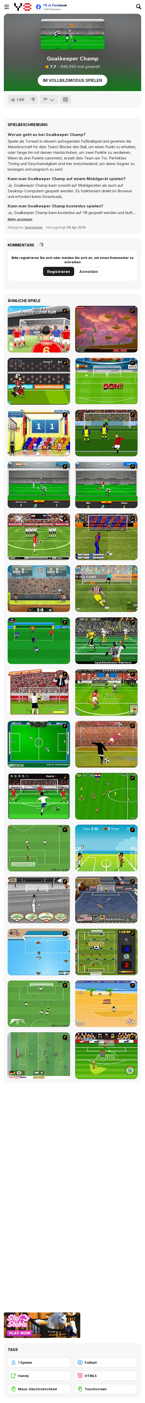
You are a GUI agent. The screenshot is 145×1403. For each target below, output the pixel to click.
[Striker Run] (39, 381)
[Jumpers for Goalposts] (106, 744)
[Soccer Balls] (106, 329)
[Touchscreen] (106, 1389)
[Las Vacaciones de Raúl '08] (106, 1003)
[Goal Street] (106, 899)
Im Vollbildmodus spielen (72, 80)
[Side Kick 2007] (106, 796)
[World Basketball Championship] (39, 433)
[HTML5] (106, 1376)
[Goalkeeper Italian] (106, 484)
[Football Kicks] (39, 536)
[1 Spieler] (39, 1362)
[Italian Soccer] (106, 433)
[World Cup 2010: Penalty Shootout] (106, 381)
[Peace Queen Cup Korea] (106, 692)
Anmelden (88, 271)
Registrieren (58, 271)
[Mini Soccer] (39, 640)
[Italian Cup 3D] (106, 536)
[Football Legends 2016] (39, 588)
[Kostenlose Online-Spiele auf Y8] (22, 7)
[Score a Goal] (39, 796)
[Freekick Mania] (106, 1055)
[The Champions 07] (39, 848)
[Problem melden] (49, 99)
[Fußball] (106, 1362)
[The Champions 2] (39, 1003)
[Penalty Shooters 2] (106, 588)
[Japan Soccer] (39, 1055)
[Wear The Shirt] (39, 692)
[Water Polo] (39, 952)
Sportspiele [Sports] (34, 227)
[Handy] (39, 1376)
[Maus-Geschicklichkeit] (39, 1389)
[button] (20, 219)
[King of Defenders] (39, 329)
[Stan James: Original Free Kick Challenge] (39, 899)
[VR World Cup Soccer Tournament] (39, 744)
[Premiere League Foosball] (106, 952)
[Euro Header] (106, 848)
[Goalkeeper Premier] (39, 484)
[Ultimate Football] (106, 640)
